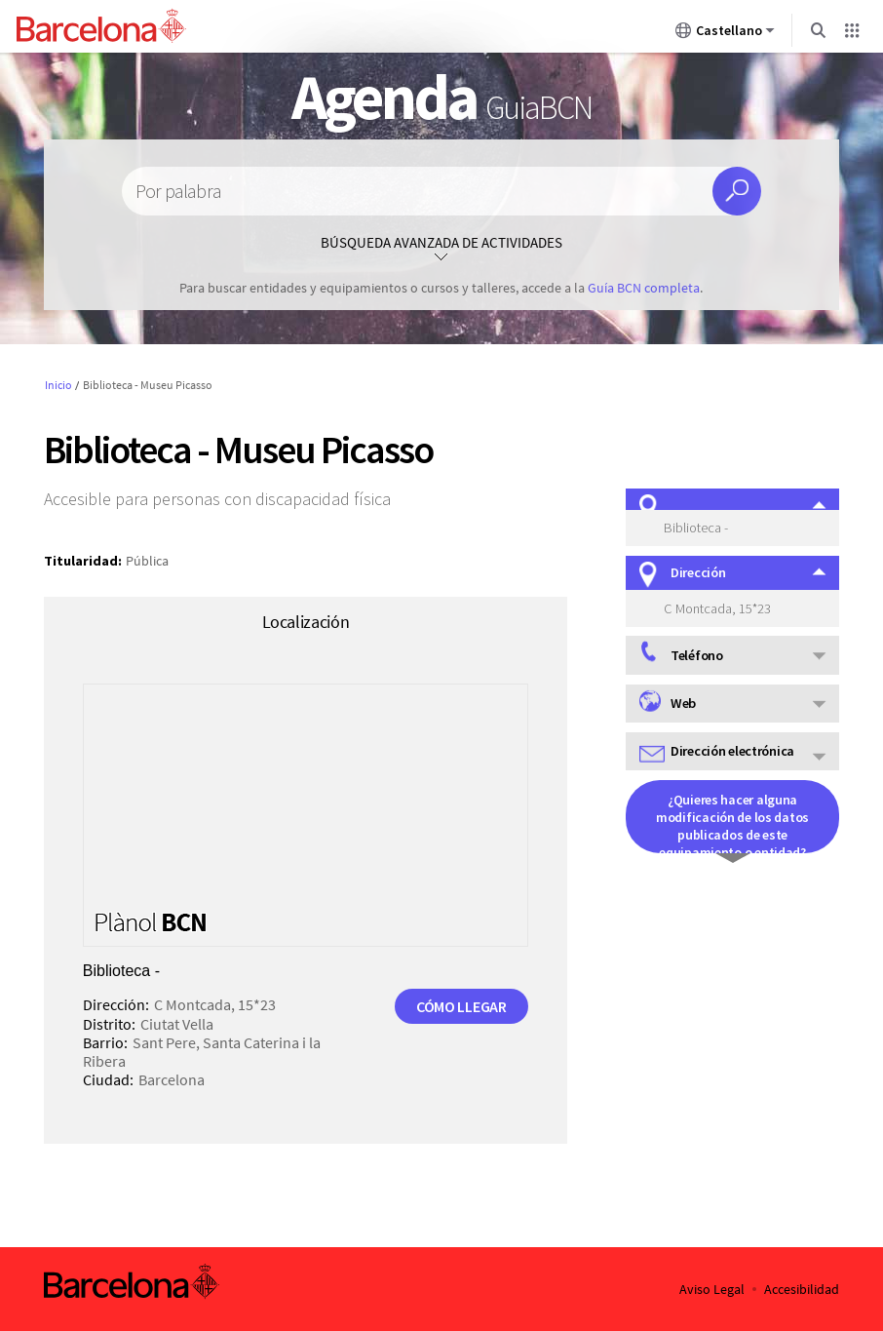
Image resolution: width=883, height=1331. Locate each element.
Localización (306, 621)
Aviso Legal (712, 1289)
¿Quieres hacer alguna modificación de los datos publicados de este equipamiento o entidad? (732, 822)
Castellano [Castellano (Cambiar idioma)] (725, 34)
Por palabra (178, 191)
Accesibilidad (801, 1289)
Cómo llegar (461, 1006)
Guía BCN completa (644, 287)
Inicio (58, 384)
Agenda (441, 97)
